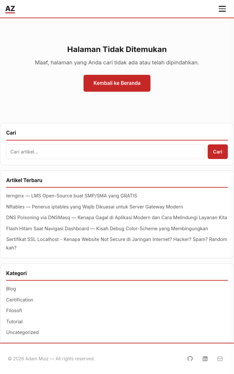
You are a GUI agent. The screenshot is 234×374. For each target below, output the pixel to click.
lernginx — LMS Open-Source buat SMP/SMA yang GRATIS (71, 195)
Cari (217, 151)
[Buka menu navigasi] (222, 8)
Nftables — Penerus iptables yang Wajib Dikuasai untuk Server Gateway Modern (94, 206)
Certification (19, 299)
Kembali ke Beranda (116, 83)
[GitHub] (190, 359)
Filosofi (14, 310)
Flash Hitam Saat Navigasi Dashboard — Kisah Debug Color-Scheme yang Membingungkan (107, 228)
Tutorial (14, 321)
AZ (10, 8)
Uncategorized (22, 332)
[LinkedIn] (205, 359)
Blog (11, 288)
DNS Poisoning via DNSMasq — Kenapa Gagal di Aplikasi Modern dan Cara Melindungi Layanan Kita (116, 217)
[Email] (220, 359)
